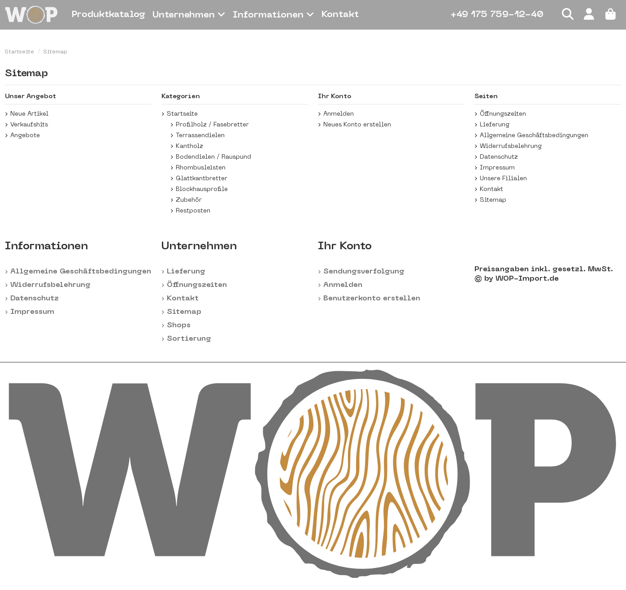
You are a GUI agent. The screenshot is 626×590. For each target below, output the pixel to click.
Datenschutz (499, 157)
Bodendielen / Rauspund (213, 157)
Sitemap (493, 200)
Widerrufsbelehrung (511, 146)
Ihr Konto (345, 246)
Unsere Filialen (503, 179)
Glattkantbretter (201, 179)
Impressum (497, 168)
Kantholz (189, 146)
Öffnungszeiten (503, 114)
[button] (189, 15)
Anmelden (338, 114)
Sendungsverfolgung (363, 271)
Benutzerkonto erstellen (371, 298)
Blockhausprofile (202, 189)
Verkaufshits (29, 125)
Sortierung (189, 339)
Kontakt (491, 189)
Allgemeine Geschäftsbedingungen (534, 136)
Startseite (182, 114)
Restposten (193, 211)
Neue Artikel (29, 114)
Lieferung (494, 125)
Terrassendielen (200, 136)
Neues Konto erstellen (357, 125)
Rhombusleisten (201, 168)
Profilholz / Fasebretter (212, 125)
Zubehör (189, 200)
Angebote (25, 136)
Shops (179, 325)
